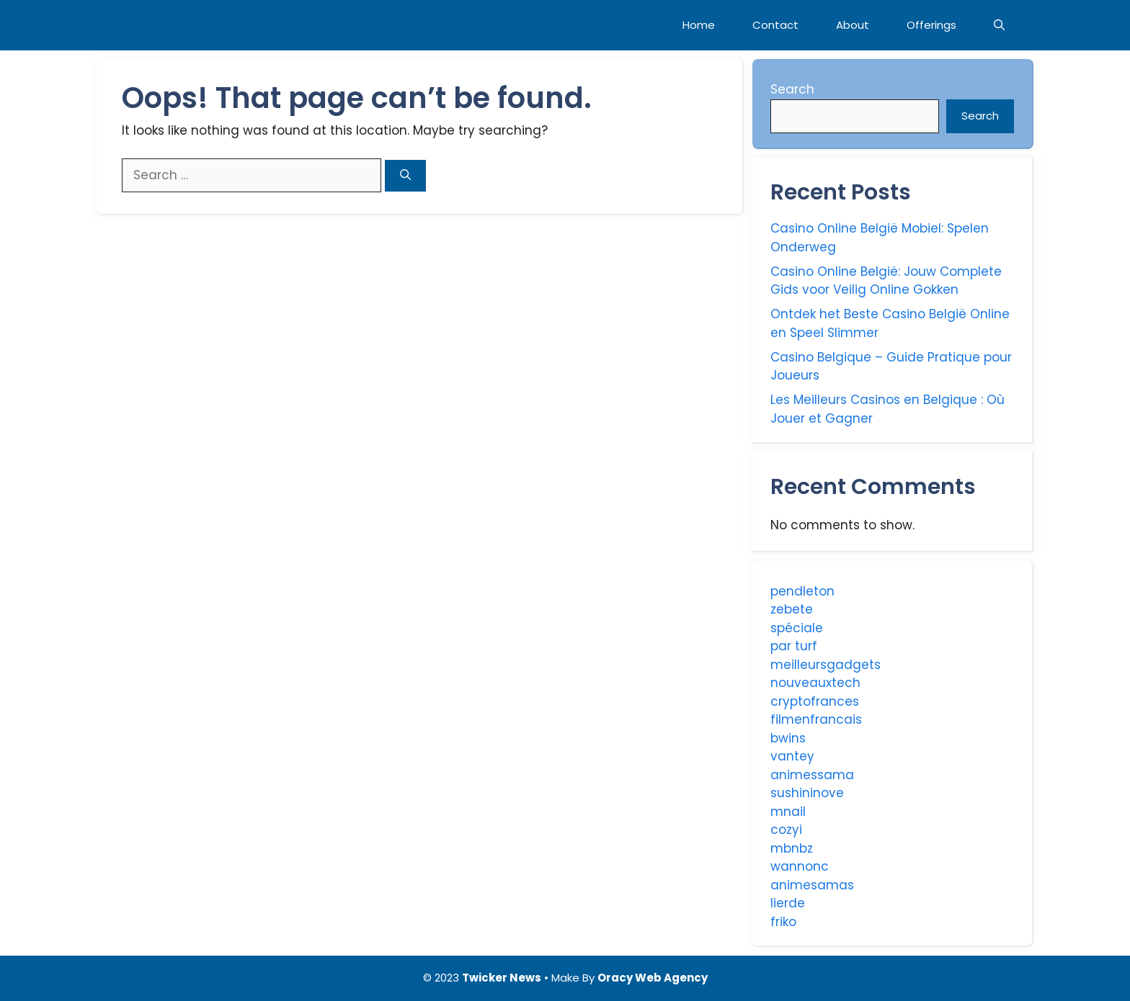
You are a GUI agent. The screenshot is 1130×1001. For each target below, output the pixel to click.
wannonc (799, 866)
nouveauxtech (815, 682)
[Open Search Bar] (999, 25)
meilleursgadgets (825, 664)
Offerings (931, 24)
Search (792, 89)
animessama (812, 775)
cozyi (786, 829)
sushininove (807, 793)
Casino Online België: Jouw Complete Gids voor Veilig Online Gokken (886, 281)
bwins (788, 738)
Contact (775, 24)
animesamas (812, 885)
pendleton (802, 591)
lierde (787, 903)
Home (698, 24)
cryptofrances (814, 701)
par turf (793, 646)
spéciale (796, 628)
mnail (788, 811)
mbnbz (791, 848)
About (852, 24)
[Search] (405, 176)
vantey (792, 756)
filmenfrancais (816, 719)
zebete (791, 609)
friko (783, 921)
